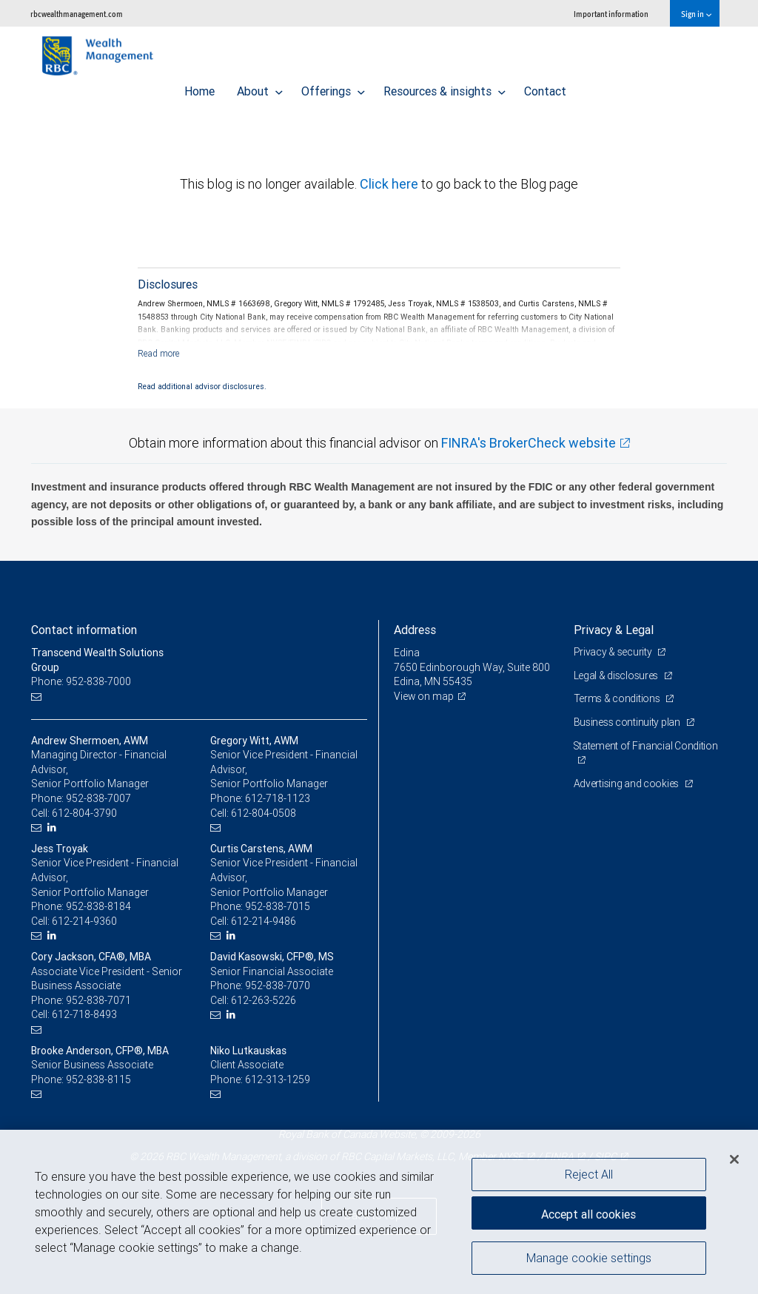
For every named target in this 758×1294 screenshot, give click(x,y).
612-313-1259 (277, 1079)
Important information (611, 13)
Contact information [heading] (84, 629)
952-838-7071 (98, 1000)
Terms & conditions (618, 698)
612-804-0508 (263, 813)
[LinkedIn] (53, 827)
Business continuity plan (628, 722)
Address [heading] (415, 629)
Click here (390, 183)
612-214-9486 (263, 921)
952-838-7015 (277, 906)
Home (199, 87)
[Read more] (159, 353)
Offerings (333, 87)
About (260, 87)
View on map (424, 696)
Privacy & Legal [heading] (614, 629)
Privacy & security (614, 651)
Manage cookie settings (588, 1259)
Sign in (696, 13)
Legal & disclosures (617, 675)
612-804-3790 (84, 813)
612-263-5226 (263, 1000)
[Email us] (38, 697)
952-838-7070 (277, 985)
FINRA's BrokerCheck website (528, 442)
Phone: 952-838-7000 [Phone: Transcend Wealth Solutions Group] (81, 681)
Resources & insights (444, 87)
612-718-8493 (84, 1014)
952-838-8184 (98, 906)
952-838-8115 (98, 1079)
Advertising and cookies (627, 783)
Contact (545, 87)
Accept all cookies (588, 1212)
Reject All (589, 1174)
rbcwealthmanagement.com (76, 13)
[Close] (734, 1159)
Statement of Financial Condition (646, 745)
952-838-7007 (98, 798)
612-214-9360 (84, 921)
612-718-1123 (277, 798)
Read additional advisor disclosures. (202, 386)
